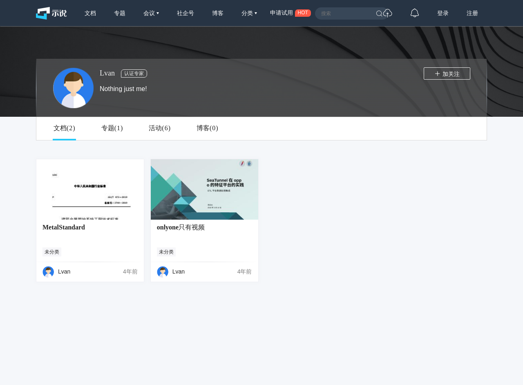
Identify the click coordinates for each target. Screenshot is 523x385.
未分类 (52, 252)
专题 (119, 13)
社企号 (185, 13)
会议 (149, 13)
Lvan (64, 271)
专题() (112, 128)
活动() (159, 128)
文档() (64, 128)
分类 (248, 13)
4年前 (130, 271)
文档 (90, 13)
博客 (218, 13)
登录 (443, 13)
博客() (207, 128)
